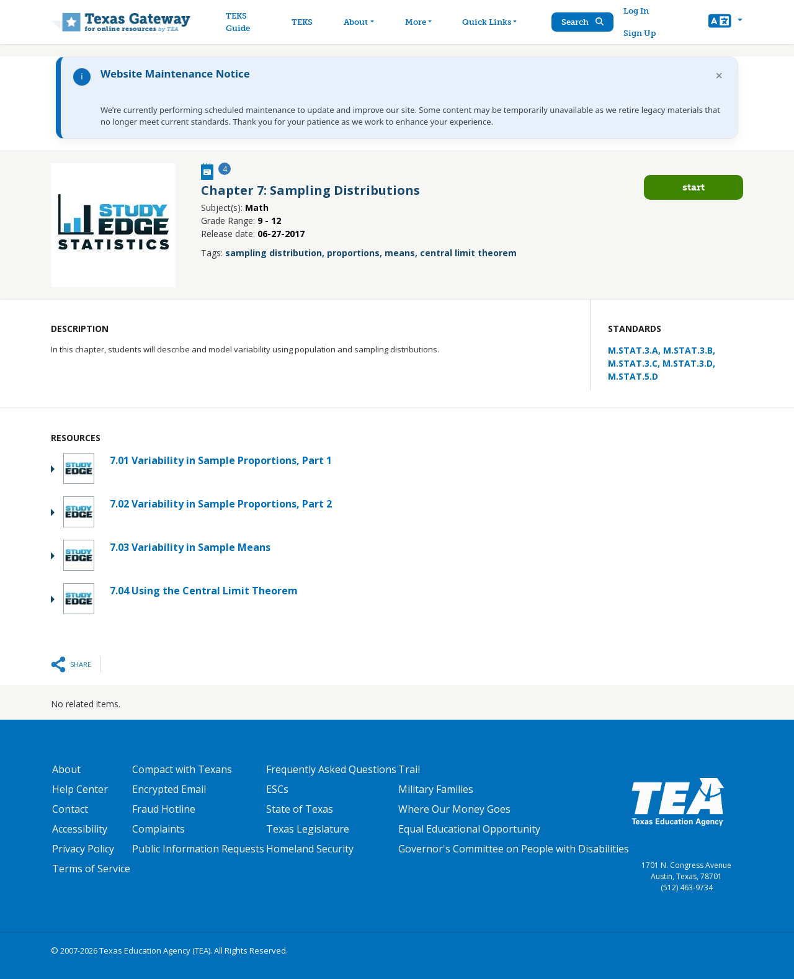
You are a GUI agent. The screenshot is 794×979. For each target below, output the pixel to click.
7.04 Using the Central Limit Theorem (204, 590)
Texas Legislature (307, 829)
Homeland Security (310, 849)
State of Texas (299, 809)
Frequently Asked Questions (331, 769)
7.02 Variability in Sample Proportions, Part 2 (221, 504)
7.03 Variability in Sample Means (190, 547)
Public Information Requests (198, 849)
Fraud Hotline (163, 809)
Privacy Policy (83, 849)
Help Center (80, 789)
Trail (409, 769)
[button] (725, 22)
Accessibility (79, 829)
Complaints (158, 829)
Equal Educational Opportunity (469, 829)
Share (80, 664)
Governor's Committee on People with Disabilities (513, 849)
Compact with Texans (182, 769)
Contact (70, 809)
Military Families (435, 789)
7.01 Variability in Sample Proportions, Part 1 (221, 460)
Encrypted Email (169, 789)
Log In (636, 11)
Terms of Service (91, 868)
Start (693, 187)
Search (582, 22)
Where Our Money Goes (454, 809)
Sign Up (639, 33)
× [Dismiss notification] (719, 75)
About (66, 769)
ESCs (277, 789)
